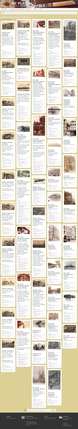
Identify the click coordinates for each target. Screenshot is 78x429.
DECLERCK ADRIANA (21, 211)
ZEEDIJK (3, 164)
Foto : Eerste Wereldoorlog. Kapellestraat (51, 394)
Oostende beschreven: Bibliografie (16, 9)
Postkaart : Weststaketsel (8, 182)
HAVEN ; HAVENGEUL (21, 108)
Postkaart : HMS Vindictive (23, 94)
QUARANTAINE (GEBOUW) (53, 136)
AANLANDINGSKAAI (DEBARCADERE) (5, 93)
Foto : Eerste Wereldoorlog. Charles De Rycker (69, 337)
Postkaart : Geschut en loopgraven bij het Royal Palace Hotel (7, 250)
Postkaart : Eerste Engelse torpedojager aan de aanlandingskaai (23, 32)
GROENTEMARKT (66, 113)
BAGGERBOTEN (35, 196)
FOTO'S (19, 157)
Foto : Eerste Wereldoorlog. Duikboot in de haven (54, 119)
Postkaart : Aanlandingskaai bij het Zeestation (7, 72)
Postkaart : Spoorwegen (7, 350)
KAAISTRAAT (66, 220)
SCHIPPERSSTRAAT (52, 255)
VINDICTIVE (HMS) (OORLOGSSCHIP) (21, 110)
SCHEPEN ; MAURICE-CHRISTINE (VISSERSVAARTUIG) (23, 264)
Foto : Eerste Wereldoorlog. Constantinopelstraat (68, 72)
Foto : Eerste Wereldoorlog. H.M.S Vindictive (53, 206)
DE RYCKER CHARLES (67, 346)
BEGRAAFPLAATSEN (36, 361)
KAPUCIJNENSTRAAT (67, 256)
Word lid (35, 9)
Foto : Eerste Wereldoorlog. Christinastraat (67, 45)
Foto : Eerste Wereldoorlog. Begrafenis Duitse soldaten (54, 273)
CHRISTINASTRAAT (52, 337)
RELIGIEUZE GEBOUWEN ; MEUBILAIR (22, 216)
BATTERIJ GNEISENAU (5, 273)
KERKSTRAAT (66, 185)
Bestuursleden (66, 424)
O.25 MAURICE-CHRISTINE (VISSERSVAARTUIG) (22, 266)
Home (3, 12)
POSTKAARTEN (35, 192)
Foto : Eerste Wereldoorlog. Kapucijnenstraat (67, 247)
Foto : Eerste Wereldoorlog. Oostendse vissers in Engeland (23, 238)
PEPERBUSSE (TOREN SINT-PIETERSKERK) (53, 65)
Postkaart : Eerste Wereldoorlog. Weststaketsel (6, 34)
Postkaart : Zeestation (7, 319)
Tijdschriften (4, 9)
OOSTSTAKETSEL (20, 117)
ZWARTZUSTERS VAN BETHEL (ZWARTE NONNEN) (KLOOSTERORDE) (22, 206)
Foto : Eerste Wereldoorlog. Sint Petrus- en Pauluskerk (39, 389)
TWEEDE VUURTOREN (5, 232)
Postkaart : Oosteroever (7, 288)
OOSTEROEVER (51, 134)
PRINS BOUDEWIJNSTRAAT (53, 59)
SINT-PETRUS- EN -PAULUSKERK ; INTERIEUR (23, 220)
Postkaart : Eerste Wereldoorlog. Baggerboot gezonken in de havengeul (39, 188)
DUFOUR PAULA (20, 214)
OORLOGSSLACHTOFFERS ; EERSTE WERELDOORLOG (23, 209)
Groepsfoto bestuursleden (68, 425)
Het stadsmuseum (29, 416)
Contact (40, 9)
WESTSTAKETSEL (5, 198)
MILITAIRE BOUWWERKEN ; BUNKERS (6, 127)
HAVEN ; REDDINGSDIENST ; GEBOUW (22, 164)
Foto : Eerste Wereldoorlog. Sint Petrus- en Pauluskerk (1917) (23, 182)
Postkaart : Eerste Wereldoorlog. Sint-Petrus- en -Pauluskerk (39, 220)
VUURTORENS (35, 315)
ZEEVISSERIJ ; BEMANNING (22, 309)
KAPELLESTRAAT (51, 403)
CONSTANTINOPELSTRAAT (68, 82)
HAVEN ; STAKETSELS (36, 201)
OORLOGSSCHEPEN (52, 163)
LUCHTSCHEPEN (35, 338)
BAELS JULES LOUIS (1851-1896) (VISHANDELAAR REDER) (23, 269)
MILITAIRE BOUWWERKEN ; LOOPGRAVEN (6, 167)
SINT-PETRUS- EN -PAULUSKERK (23, 218)
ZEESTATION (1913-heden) (6, 91)
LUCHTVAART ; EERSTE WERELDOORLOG (52, 100)
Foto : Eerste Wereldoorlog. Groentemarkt (67, 142)
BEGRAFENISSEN (51, 282)
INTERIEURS (20, 222)
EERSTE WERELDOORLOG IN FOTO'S (6, 54)
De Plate (20, 3)
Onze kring (28, 9)
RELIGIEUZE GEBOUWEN (37, 404)
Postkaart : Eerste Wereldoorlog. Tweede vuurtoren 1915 (38, 252)
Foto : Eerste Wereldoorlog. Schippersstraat (52, 246)
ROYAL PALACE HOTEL (6, 269)
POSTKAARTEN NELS (5, 87)
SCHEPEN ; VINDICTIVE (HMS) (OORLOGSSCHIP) (22, 113)
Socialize (9, 416)
